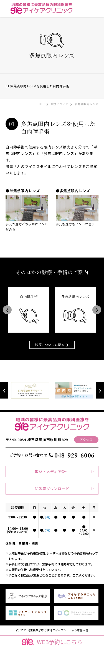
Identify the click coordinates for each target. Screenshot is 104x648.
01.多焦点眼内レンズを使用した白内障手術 (37, 86)
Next (96, 310)
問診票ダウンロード (52, 488)
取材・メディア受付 (52, 471)
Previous (7, 310)
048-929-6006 (74, 455)
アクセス (86, 439)
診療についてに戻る (50, 344)
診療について (60, 104)
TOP (42, 104)
